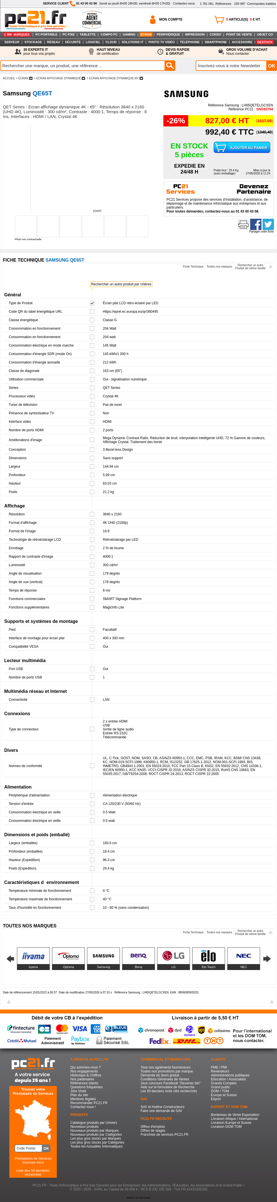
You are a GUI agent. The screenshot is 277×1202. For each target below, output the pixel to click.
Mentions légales (83, 1099)
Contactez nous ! (83, 1107)
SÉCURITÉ (73, 42)
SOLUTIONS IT (132, 42)
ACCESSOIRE (242, 42)
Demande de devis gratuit (159, 1075)
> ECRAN (24, 78)
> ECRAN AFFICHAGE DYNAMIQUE (59, 78)
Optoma (68, 967)
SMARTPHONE (216, 42)
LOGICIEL (93, 42)
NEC (243, 967)
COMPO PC (109, 34)
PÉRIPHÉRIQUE (168, 34)
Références (215, 3)
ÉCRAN (146, 34)
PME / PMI (219, 1067)
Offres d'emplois (152, 1127)
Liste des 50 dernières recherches (33, 1173)
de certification (108, 52)
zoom (97, 211)
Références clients (84, 1083)
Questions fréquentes (86, 1087)
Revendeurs (220, 1071)
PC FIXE (68, 34)
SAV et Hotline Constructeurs (162, 1107)
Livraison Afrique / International (234, 1119)
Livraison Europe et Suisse (231, 1123)
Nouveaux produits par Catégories (96, 1135)
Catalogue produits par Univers (93, 1123)
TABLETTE (88, 34)
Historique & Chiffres (85, 1075)
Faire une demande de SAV (161, 1111)
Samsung (103, 967)
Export (216, 1099)
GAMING (129, 34)
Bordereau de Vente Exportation (235, 1115)
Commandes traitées (255, 3)
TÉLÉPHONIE (190, 42)
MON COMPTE (171, 19)
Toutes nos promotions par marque (166, 1071)
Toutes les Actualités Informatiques (96, 1146)
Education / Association (228, 1079)
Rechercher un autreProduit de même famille (250, 267)
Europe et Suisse (224, 1095)
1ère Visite (78, 1091)
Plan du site (79, 1095)
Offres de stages (152, 1131)
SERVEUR (12, 42)
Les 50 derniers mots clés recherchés (168, 1091)
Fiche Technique (193, 266)
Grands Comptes (224, 1083)
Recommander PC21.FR (88, 1103)
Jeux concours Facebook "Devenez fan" (170, 1083)
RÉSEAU (53, 42)
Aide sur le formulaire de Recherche (167, 1087)
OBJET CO (265, 34)
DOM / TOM (220, 1091)
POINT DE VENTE (239, 34)
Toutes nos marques (219, 266)
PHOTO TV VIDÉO (161, 42)
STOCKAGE (33, 42)
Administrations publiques (230, 1075)
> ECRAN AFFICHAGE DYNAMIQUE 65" (115, 78)
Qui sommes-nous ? (85, 1067)
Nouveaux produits (84, 1127)
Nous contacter (247, 52)
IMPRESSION (195, 34)
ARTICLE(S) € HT (243, 19)
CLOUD (110, 42)
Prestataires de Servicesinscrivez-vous (33, 1160)
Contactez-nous (184, 3)
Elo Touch (208, 967)
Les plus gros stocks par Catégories (97, 1142)
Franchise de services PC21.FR (164, 1135)
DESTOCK (265, 42)
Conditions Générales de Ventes (164, 1079)
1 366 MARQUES (16, 34)
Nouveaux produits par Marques (94, 1131)
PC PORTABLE (46, 34)
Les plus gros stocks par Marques (95, 1138)
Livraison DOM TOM (226, 1127)
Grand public (220, 1087)
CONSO (215, 34)
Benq (138, 967)
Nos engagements (84, 1071)
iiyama (33, 967)
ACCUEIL (9, 78)
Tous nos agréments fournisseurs (165, 1067)
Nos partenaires (82, 1079)
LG (174, 967)
